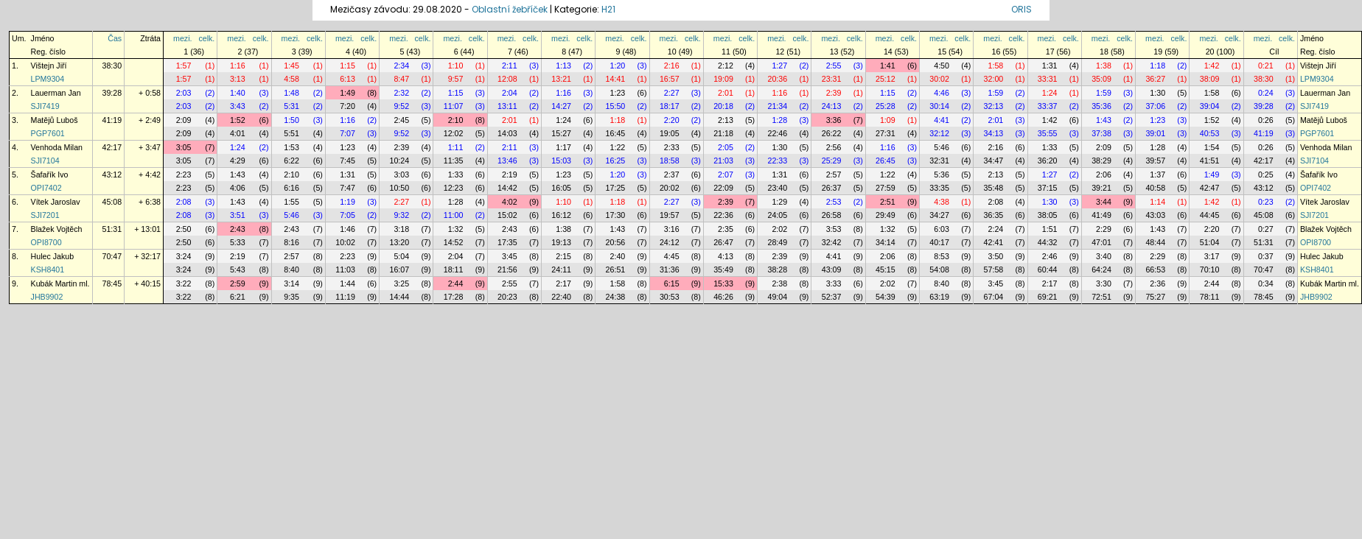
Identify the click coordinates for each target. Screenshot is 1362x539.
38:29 (1101, 160)
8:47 (401, 78)
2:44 (456, 283)
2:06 (1103, 174)
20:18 (723, 106)
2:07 (725, 174)
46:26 (723, 296)
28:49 (777, 242)
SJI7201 (45, 215)
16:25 (616, 160)
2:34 (401, 65)
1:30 (1157, 92)
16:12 (561, 215)
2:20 (672, 120)
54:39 (885, 296)
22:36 (723, 215)
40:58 (1155, 187)
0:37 (1266, 256)
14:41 (616, 78)
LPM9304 (48, 78)
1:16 (237, 65)
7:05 (347, 215)
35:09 (1101, 78)
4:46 (941, 92)
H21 (608, 9)
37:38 (1101, 133)
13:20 (399, 242)
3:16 (672, 229)
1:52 (237, 120)
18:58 (670, 160)
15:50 (616, 106)
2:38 (779, 283)
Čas (115, 38)
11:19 (345, 296)
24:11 (561, 269)
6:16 (291, 187)
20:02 (670, 187)
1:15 (347, 65)
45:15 (885, 269)
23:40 (777, 187)
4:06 (237, 187)
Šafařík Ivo (50, 174)
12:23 (454, 187)
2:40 (618, 256)
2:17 (563, 283)
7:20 (347, 106)
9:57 (456, 78)
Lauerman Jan (56, 92)
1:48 (291, 92)
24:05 (777, 215)
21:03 (723, 160)
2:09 (184, 120)
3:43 (237, 106)
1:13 (563, 65)
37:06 (1155, 106)
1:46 (347, 229)
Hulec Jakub (52, 256)
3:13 (237, 78)
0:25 (1266, 174)
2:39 (834, 92)
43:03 (1155, 215)
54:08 (939, 269)
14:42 (507, 187)
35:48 (994, 187)
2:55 (834, 65)
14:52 (454, 242)
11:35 (454, 160)
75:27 (1155, 296)
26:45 (885, 160)
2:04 (509, 92)
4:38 (941, 201)
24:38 (616, 296)
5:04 (401, 256)
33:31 (1048, 78)
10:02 (345, 242)
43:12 (112, 174)
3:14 (291, 283)
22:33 (777, 160)
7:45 (347, 160)
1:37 (1157, 174)
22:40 (561, 296)
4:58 (291, 78)
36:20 (1048, 160)
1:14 (1157, 201)
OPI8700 (46, 242)
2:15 (563, 256)
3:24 (184, 256)
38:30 (112, 65)
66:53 (1155, 269)
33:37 (1048, 106)
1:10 (456, 65)
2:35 (725, 229)
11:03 (345, 269)
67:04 (994, 296)
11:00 (454, 215)
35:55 (1048, 133)
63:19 (939, 296)
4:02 (509, 201)
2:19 (509, 174)
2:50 (184, 229)
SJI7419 (45, 106)
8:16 (291, 242)
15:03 (561, 160)
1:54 (1212, 147)
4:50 (941, 65)
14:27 (561, 106)
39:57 (1155, 160)
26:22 (832, 133)
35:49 (723, 269)
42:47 (1210, 187)
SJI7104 (45, 160)
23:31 (832, 78)
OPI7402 (46, 187)
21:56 (507, 269)
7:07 (347, 133)
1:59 (996, 92)
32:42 (832, 242)
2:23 (184, 174)
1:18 (1157, 65)
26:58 (832, 215)
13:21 (561, 78)
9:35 (291, 296)
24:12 (670, 242)
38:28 (777, 269)
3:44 (1103, 201)
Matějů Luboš (54, 120)
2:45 (401, 120)
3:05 (184, 147)
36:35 (994, 215)
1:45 (291, 65)
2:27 (672, 92)
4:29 (237, 160)
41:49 (1101, 215)
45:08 (112, 201)
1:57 (184, 65)
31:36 (670, 269)
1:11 (456, 147)
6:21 (237, 296)
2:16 (672, 65)
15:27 (561, 133)
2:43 (237, 229)
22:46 (777, 133)
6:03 (941, 229)
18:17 (670, 106)
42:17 (112, 147)
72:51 (1101, 296)
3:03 (401, 174)
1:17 (563, 147)
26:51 (616, 269)
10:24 (399, 160)
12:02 (454, 133)
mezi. (182, 38)
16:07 (399, 269)
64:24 (1101, 269)
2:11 (509, 65)
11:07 (454, 106)
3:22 (184, 283)
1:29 (779, 201)
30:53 (670, 296)
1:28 (779, 120)
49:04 (777, 296)
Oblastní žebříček (510, 9)
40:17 (939, 242)
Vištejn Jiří (49, 65)
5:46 (941, 147)
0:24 (1266, 92)
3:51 (237, 215)
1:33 (1050, 147)
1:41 (887, 65)
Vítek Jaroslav (55, 201)
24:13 (832, 106)
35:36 (1101, 106)
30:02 (939, 78)
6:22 (291, 160)
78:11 (1210, 296)
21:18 (723, 133)
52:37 (832, 296)
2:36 (1157, 283)
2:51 (887, 201)
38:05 (1048, 215)
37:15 (1048, 187)
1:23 (618, 92)
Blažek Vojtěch (57, 229)
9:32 (401, 215)
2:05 (725, 147)
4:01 (237, 133)
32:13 (994, 106)
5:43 (237, 269)
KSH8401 (48, 269)
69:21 (1048, 296)
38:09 (1210, 78)
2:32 (401, 92)
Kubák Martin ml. (60, 283)
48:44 (1155, 242)
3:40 (1103, 256)
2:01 (725, 92)
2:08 (184, 201)
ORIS (1021, 9)
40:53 (1210, 133)
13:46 (507, 160)
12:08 (507, 78)
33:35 (939, 187)
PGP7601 (48, 133)
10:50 (399, 187)
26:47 (723, 242)
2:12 (725, 65)
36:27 (1155, 78)
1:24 (1050, 92)
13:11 (507, 106)
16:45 (616, 133)
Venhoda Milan (57, 147)
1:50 (291, 120)
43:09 (832, 269)
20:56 (616, 242)
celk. (206, 38)
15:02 (507, 215)
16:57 (670, 78)
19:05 (670, 133)
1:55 (291, 201)
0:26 (1266, 120)
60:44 (1048, 269)
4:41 (941, 120)
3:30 (1103, 283)
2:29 (1103, 229)
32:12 (939, 133)
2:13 (725, 120)
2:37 (672, 174)
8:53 (941, 256)
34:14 (885, 242)
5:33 (237, 242)
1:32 (456, 229)
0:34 (1266, 283)
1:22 (618, 147)
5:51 (291, 133)
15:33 (723, 283)
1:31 (1050, 65)
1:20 (618, 65)
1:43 (1103, 120)
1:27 (779, 65)
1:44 (347, 283)
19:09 (723, 78)
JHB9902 (47, 296)
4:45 (672, 256)
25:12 (885, 78)
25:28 (885, 106)
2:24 (996, 229)
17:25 (616, 187)
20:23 (507, 296)
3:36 (834, 120)
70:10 (1210, 269)
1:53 (291, 147)
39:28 (112, 92)
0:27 (1266, 229)
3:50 (996, 256)
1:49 (347, 92)
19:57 (670, 215)
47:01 (1101, 242)
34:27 (939, 215)
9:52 (401, 106)
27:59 (885, 187)
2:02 (779, 229)
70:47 (112, 256)
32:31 (939, 160)
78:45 (112, 283)
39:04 (1210, 106)
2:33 (672, 147)
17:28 (454, 296)
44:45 (1210, 215)
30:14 (939, 106)
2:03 (184, 92)
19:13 (561, 242)
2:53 (834, 201)
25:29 (832, 160)
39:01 (1155, 133)
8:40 (291, 269)
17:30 (616, 215)
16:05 (561, 187)
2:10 (456, 120)
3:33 (834, 283)
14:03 (507, 133)
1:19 (347, 201)
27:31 (885, 133)
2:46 (1050, 256)
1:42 (1212, 65)
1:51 (1050, 229)
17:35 (507, 242)
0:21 (1266, 65)
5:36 (941, 174)
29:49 (885, 215)
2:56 (834, 147)
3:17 (1212, 256)
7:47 (347, 187)
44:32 (1048, 242)
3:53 (834, 229)
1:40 (237, 92)
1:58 (996, 65)
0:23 (1266, 201)
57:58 (994, 269)
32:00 (994, 78)
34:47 (994, 160)
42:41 (994, 242)
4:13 (725, 256)
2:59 (237, 283)
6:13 (347, 78)
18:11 (454, 269)
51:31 (112, 229)
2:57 (834, 174)
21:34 (777, 106)
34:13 (994, 133)
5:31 (291, 106)
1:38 (1103, 65)
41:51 (1210, 160)
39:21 (1101, 187)
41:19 (112, 120)
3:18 (401, 229)
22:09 (723, 187)
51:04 (1210, 242)
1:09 (887, 120)
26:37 (832, 187)
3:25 (401, 283)
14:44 (399, 296)
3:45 (509, 256)
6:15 (672, 283)
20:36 (777, 78)
